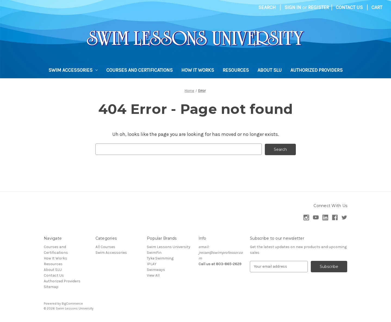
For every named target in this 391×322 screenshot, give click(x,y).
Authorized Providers (316, 70)
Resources (236, 70)
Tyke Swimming (160, 258)
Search (267, 7)
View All (153, 275)
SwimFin (154, 252)
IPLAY (151, 263)
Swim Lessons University (168, 246)
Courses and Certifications (139, 70)
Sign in (292, 7)
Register (318, 7)
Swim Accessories (73, 70)
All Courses (105, 246)
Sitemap (51, 286)
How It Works (197, 70)
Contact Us (349, 7)
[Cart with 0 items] (376, 7)
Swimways (156, 269)
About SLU (269, 70)
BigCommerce (72, 303)
